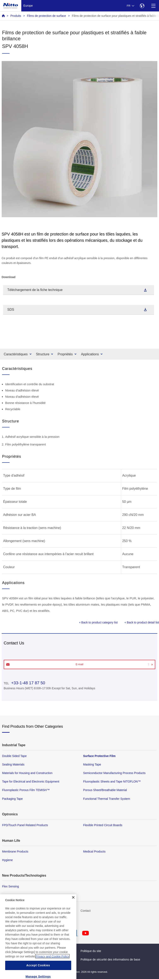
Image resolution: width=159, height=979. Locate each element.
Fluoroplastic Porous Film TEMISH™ (26, 790)
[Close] (73, 907)
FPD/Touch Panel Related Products (25, 825)
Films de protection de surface (46, 15)
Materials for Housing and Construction (27, 773)
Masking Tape (92, 764)
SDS (10, 309)
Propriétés (65, 354)
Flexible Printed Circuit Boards (102, 825)
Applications (90, 354)
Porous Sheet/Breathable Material (105, 790)
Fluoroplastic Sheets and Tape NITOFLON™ (112, 781)
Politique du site (91, 951)
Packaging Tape (12, 798)
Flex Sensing (10, 886)
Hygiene (7, 859)
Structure (42, 354)
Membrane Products (15, 851)
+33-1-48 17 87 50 (27, 683)
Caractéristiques (16, 354)
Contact (86, 910)
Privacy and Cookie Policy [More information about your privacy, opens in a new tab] (52, 966)
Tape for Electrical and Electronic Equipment (30, 781)
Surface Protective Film (99, 756)
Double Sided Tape (14, 756)
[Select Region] (142, 5)
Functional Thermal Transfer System (106, 798)
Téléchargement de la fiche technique (35, 290)
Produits (15, 15)
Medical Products (94, 851)
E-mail (79, 664)
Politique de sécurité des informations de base (110, 959)
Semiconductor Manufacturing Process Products (114, 773)
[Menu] (153, 5)
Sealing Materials (13, 764)
